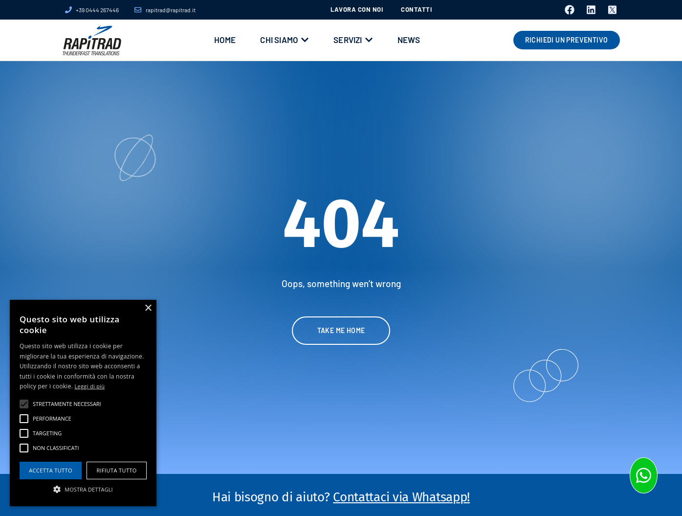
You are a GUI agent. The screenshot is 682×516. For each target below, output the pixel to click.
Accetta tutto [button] (50, 470)
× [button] (148, 308)
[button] (83, 489)
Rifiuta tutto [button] (116, 470)
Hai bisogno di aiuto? (341, 497)
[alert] (83, 403)
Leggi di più (90, 386)
